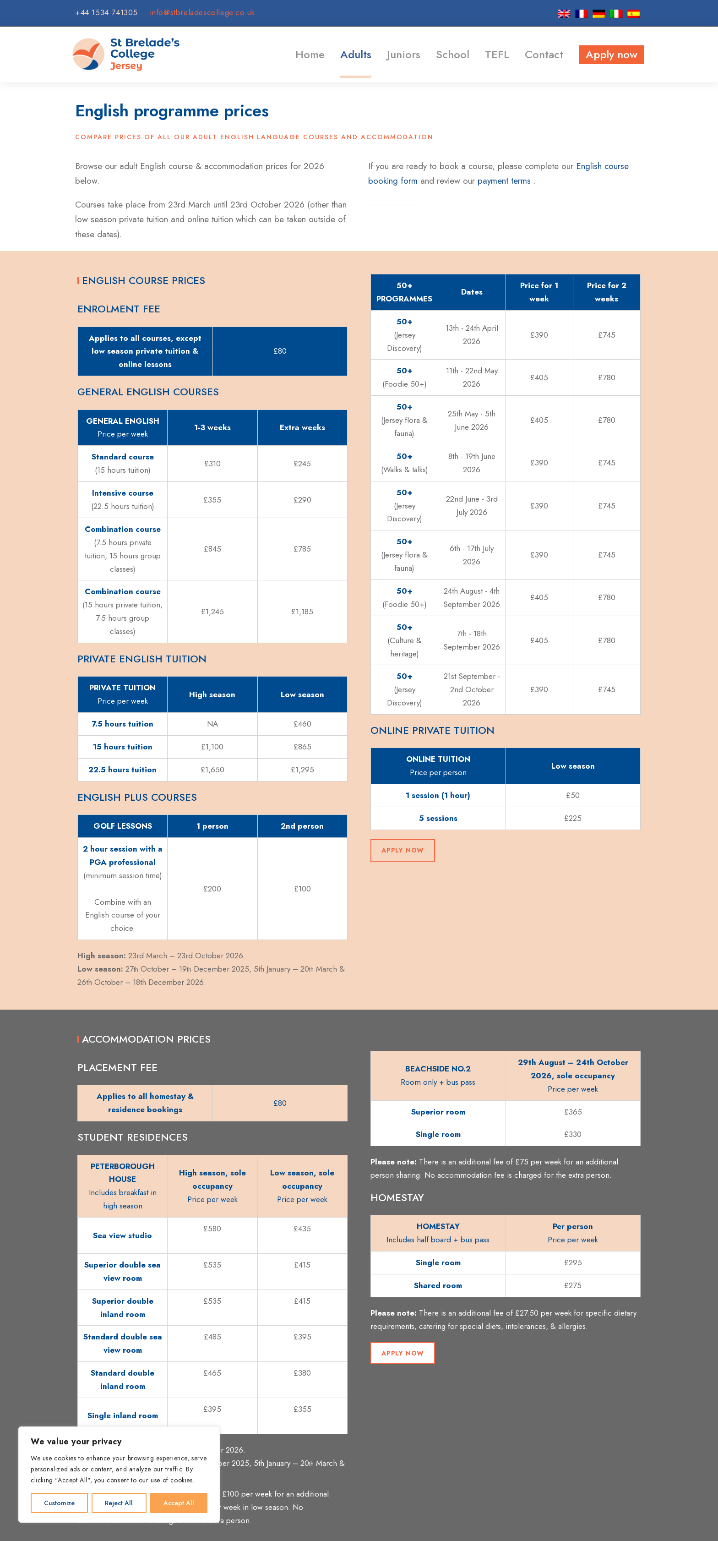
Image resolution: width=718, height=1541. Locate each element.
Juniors (403, 54)
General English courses (148, 391)
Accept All (178, 1503)
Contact (544, 54)
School (452, 54)
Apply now (611, 54)
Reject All (119, 1503)
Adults (355, 54)
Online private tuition (432, 730)
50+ (405, 321)
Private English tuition (142, 658)
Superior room (438, 1111)
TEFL (497, 54)
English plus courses (137, 797)
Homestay (397, 1197)
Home (310, 54)
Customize (59, 1503)
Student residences (132, 1137)
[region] (119, 1474)
